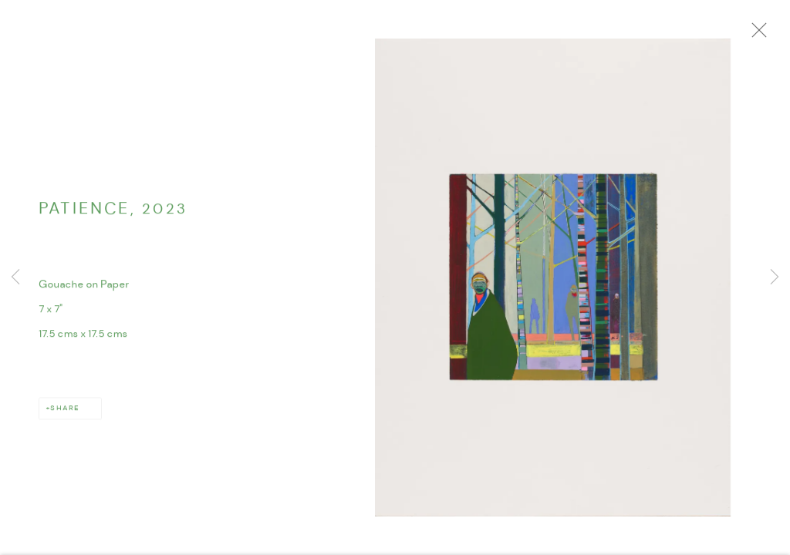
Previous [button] (15, 277)
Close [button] (763, 34)
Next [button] (774, 277)
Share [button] (64, 412)
